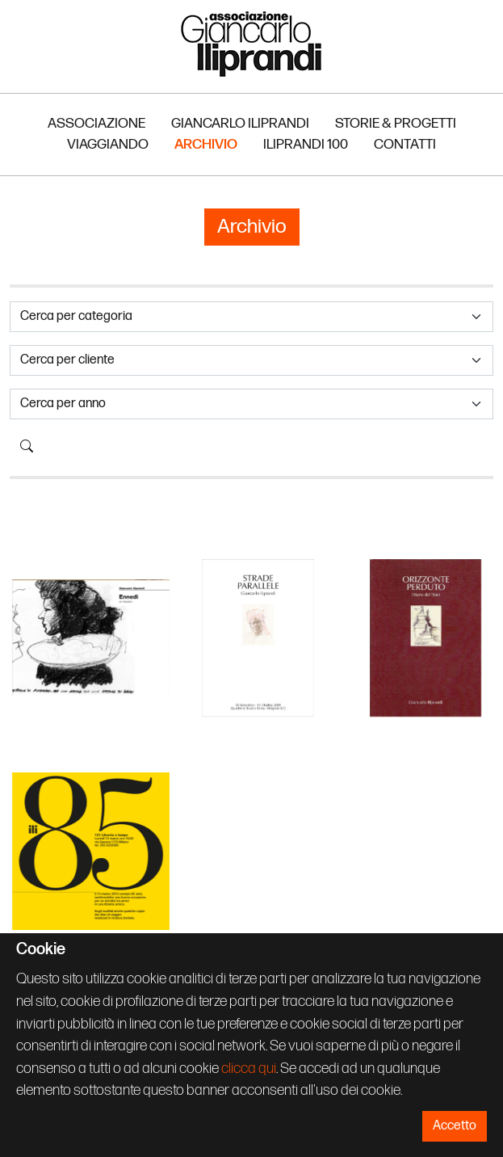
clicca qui (248, 1068)
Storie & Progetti (395, 123)
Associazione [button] (96, 123)
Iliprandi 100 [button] (305, 144)
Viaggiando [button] (108, 144)
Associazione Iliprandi (252, 43)
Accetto (454, 1126)
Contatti (405, 144)
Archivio (205, 144)
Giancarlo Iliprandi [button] (240, 123)
